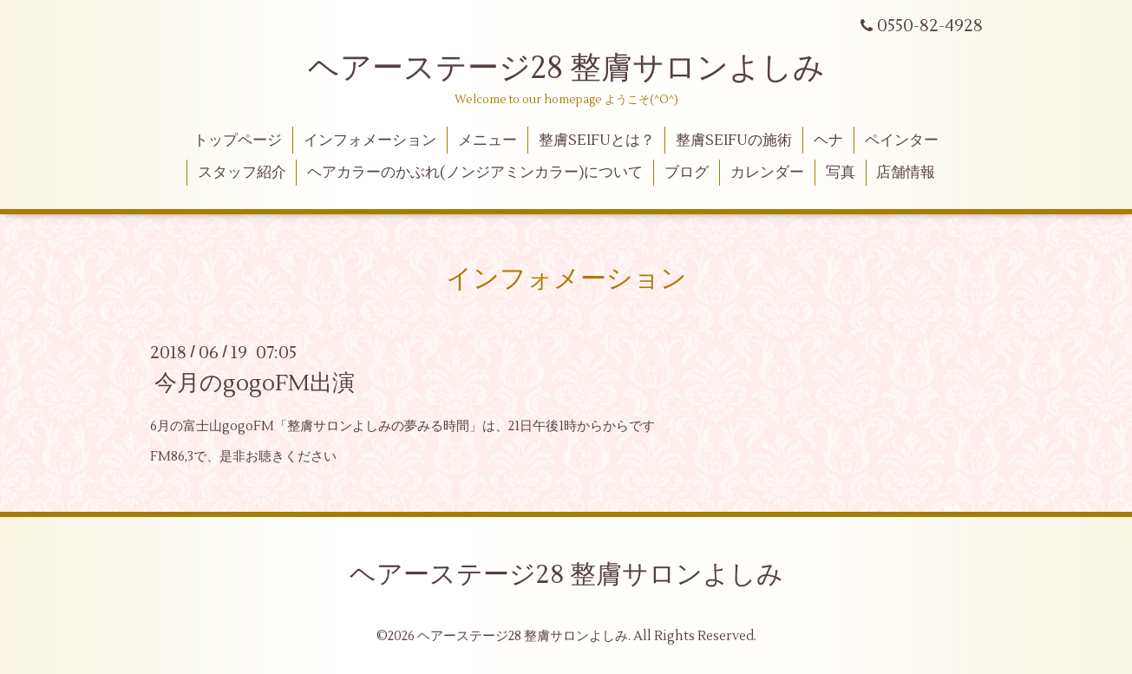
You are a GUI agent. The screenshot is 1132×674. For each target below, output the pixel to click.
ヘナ (828, 140)
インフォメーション (370, 140)
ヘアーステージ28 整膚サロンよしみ (566, 68)
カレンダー (767, 172)
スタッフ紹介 (242, 172)
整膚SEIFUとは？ (597, 140)
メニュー (487, 140)
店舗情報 (905, 172)
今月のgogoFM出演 (254, 383)
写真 (840, 172)
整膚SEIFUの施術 (734, 140)
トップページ (237, 140)
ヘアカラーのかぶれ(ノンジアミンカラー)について (475, 172)
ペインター (902, 140)
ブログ (686, 172)
